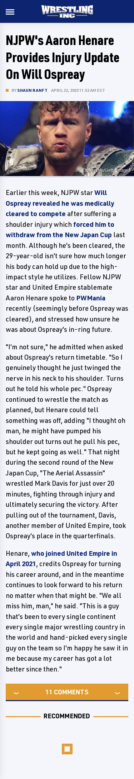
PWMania (90, 298)
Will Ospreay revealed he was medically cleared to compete (60, 203)
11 (49, 692)
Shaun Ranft (32, 90)
